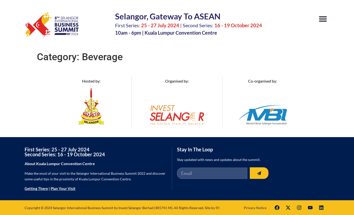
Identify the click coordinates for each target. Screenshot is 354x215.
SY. (218, 208)
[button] (323, 18)
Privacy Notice (255, 208)
